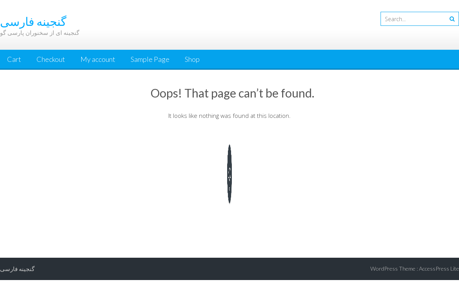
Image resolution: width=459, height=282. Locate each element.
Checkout (50, 59)
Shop (192, 59)
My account (97, 59)
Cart (14, 59)
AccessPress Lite (439, 268)
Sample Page (150, 59)
